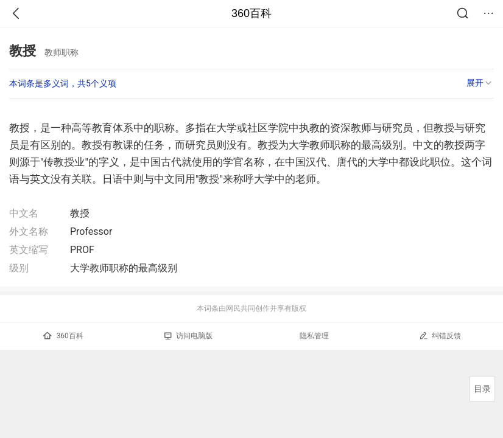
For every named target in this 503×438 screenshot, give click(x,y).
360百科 (251, 13)
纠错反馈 (440, 335)
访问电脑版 (188, 336)
